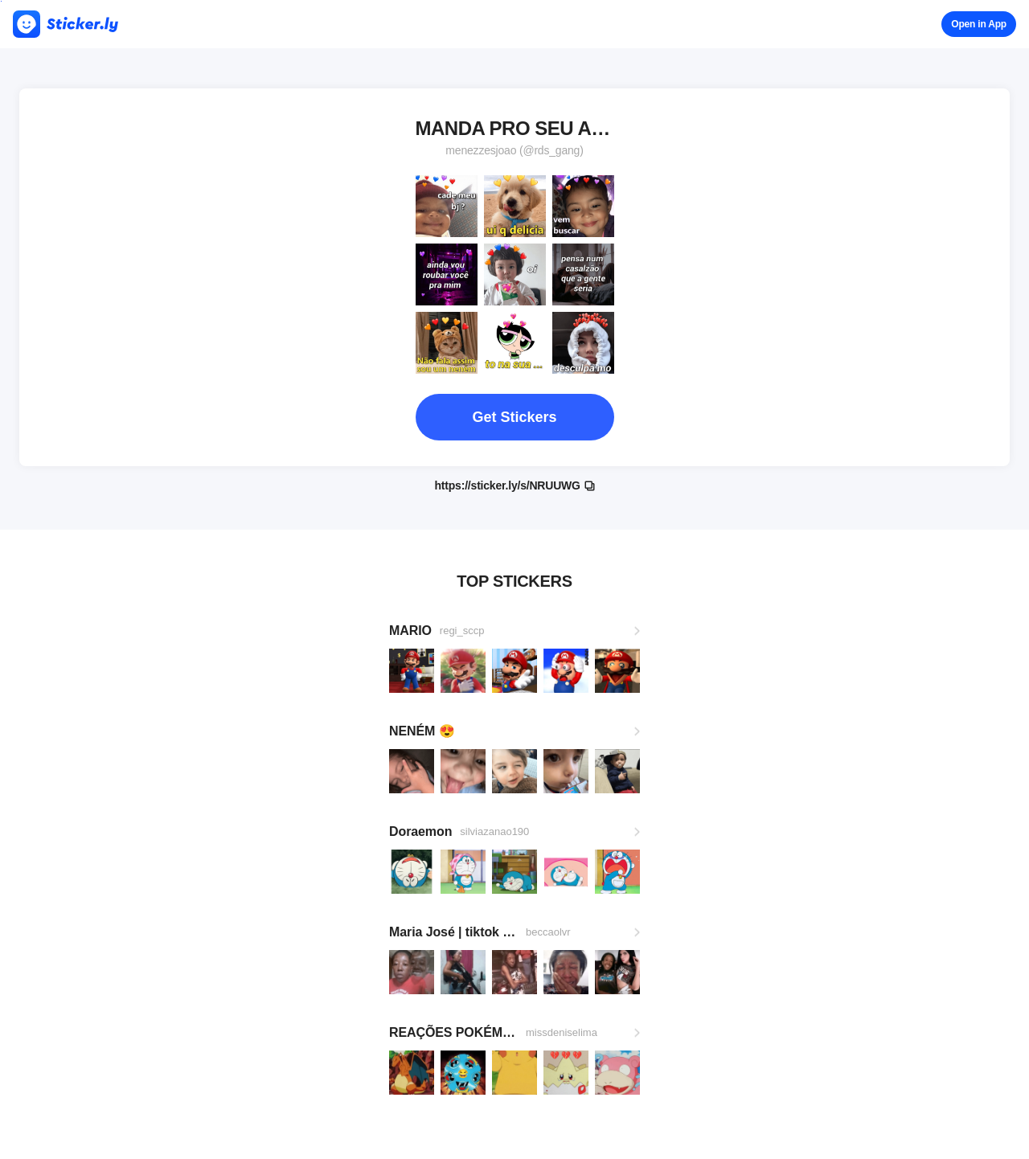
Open (978, 24)
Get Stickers (514, 417)
